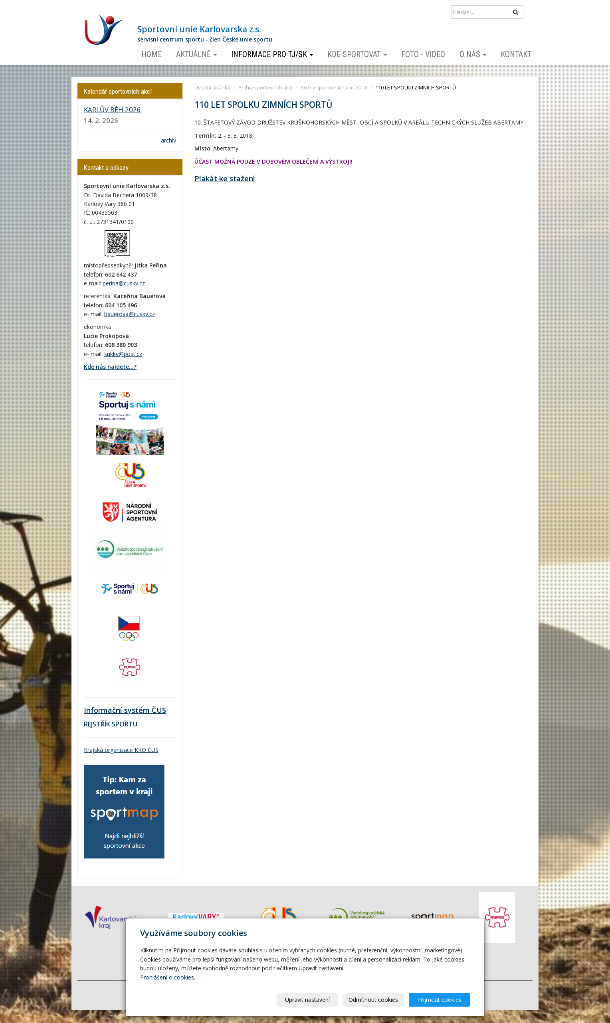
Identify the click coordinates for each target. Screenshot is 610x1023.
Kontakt (516, 54)
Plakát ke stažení (224, 178)
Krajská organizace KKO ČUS (121, 750)
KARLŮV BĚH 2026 (112, 109)
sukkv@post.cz (123, 354)
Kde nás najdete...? (110, 366)
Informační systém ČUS (125, 710)
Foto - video (423, 54)
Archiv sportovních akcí (265, 87)
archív (168, 140)
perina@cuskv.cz (124, 283)
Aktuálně (196, 54)
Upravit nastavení (307, 999)
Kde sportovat (357, 54)
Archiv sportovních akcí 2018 (334, 87)
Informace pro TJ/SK (272, 54)
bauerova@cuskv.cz (129, 314)
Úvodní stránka (212, 87)
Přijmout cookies (439, 999)
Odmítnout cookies (373, 999)
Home (151, 54)
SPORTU (123, 724)
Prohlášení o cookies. (167, 977)
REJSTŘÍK (97, 724)
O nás (472, 54)
